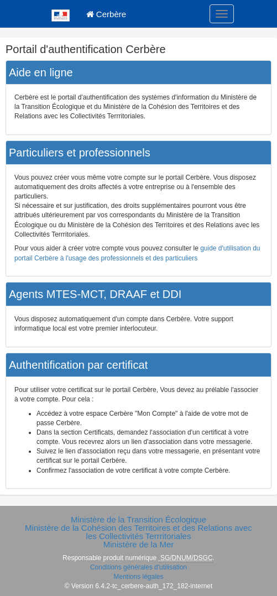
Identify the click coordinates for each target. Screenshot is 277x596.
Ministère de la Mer (138, 544)
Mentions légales (138, 577)
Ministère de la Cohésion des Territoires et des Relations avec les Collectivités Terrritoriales (138, 532)
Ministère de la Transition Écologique (138, 519)
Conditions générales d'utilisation (138, 567)
